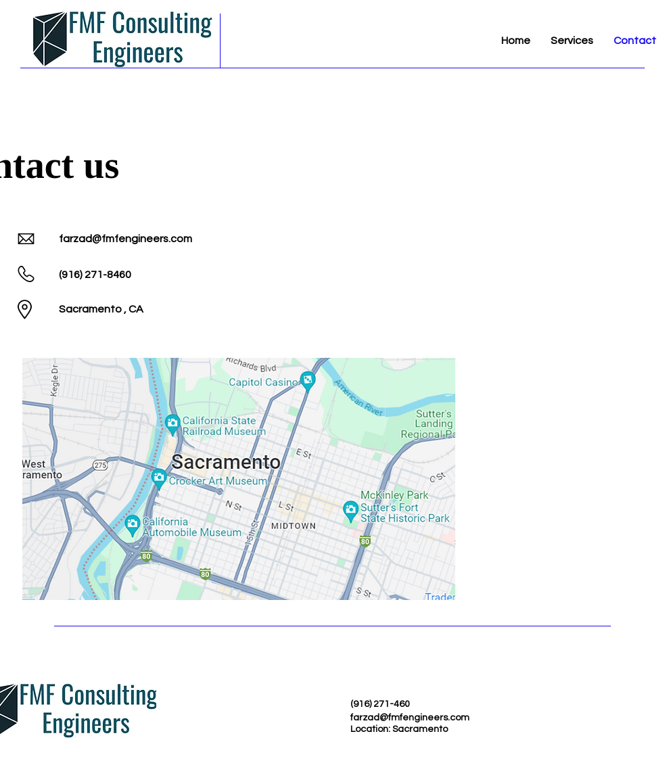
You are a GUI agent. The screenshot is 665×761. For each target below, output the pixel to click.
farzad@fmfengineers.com (125, 238)
